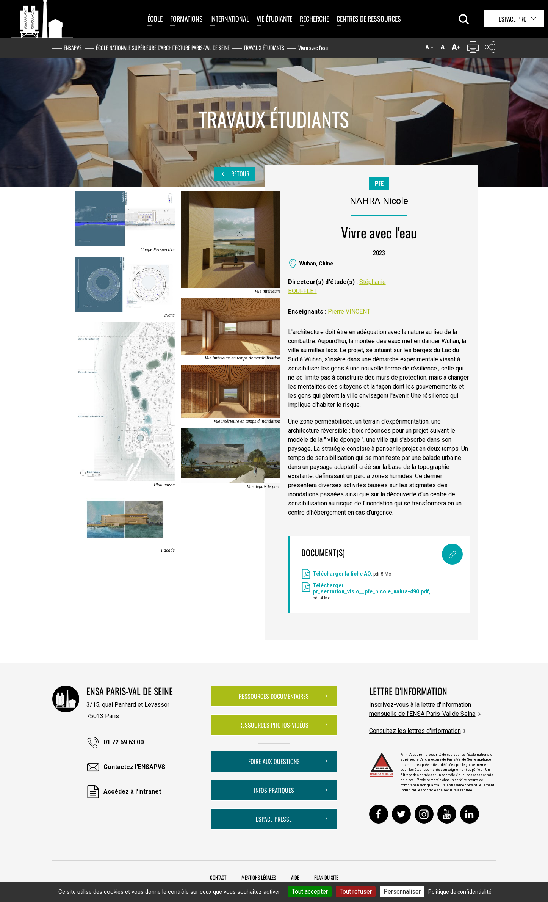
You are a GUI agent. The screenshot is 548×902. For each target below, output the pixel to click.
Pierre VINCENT (349, 311)
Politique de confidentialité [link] (460, 892)
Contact (218, 877)
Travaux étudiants (264, 48)
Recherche (314, 19)
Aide (295, 877)
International (229, 19)
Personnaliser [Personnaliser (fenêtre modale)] (402, 891)
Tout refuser (356, 891)
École (155, 19)
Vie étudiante (274, 19)
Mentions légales (258, 877)
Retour (234, 174)
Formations (186, 19)
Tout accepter (310, 891)
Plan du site (326, 877)
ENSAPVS (73, 48)
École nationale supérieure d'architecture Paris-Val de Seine (163, 48)
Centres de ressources (369, 19)
